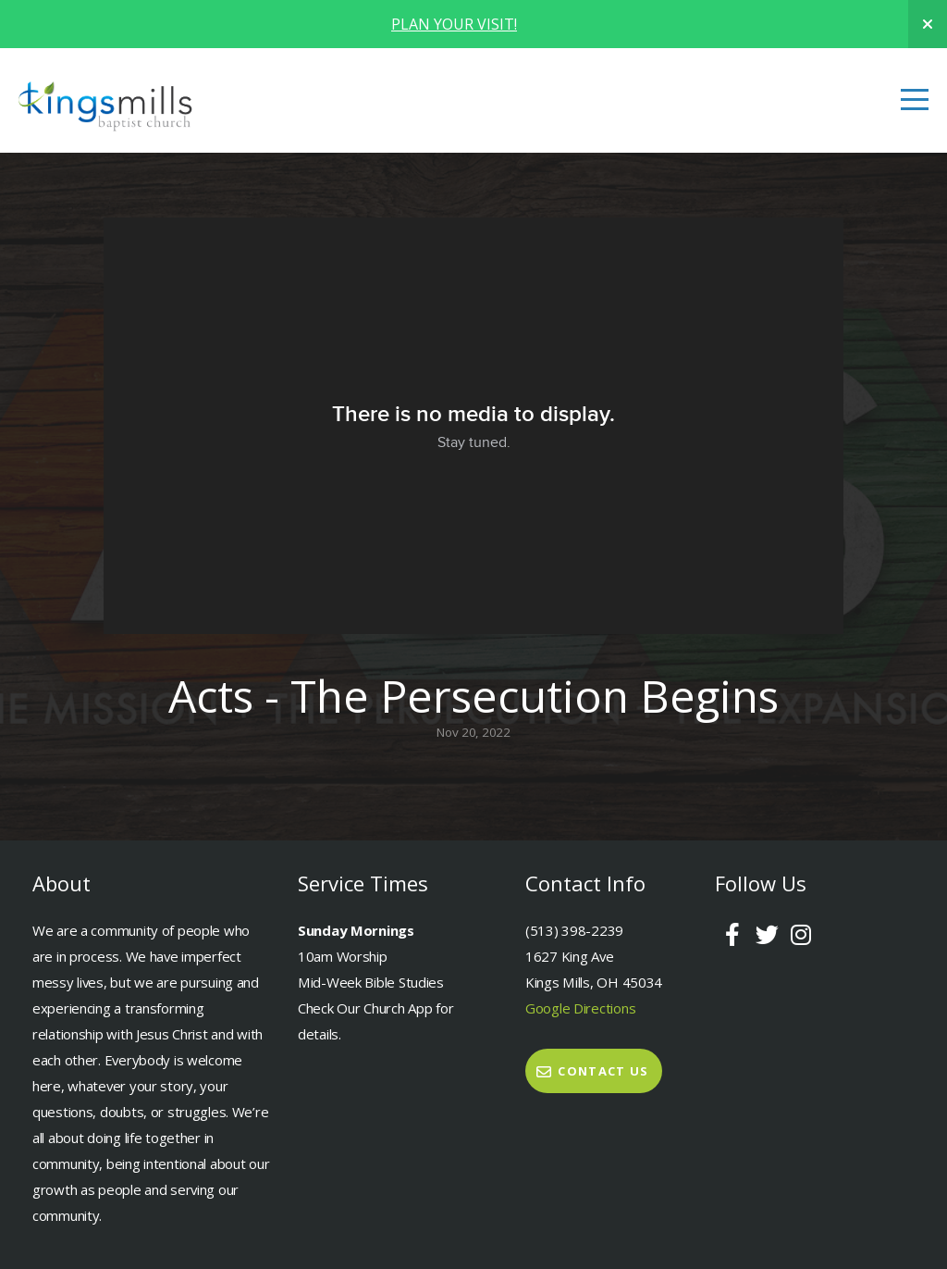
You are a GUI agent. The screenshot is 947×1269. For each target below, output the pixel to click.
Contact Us (591, 1071)
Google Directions (580, 1008)
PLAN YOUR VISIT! (454, 24)
